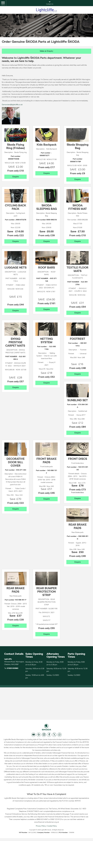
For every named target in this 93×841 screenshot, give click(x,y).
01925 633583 (12, 670)
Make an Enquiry (46, 51)
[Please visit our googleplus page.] (39, 737)
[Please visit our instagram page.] (44, 737)
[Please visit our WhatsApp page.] (59, 737)
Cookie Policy (52, 829)
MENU (3, 3)
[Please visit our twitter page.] (54, 737)
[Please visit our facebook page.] (49, 737)
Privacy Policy (41, 829)
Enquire (15, 177)
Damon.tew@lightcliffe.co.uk (12, 105)
